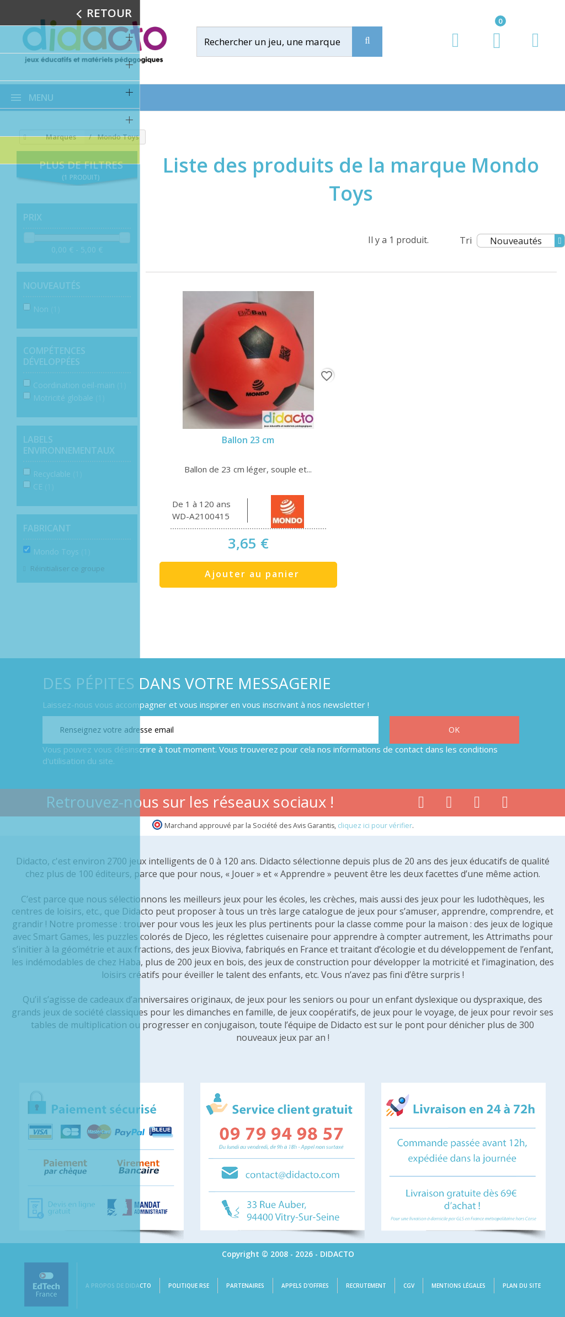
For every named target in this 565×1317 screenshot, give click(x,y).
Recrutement (366, 1285)
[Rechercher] (284, 41)
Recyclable (57, 474)
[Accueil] (23, 137)
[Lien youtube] (449, 804)
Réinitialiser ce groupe (67, 568)
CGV (408, 1285)
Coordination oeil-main (79, 385)
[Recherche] (367, 41)
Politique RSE (188, 1285)
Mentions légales (458, 1285)
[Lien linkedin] (505, 804)
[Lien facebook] (421, 804)
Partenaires (245, 1285)
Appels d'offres (305, 1285)
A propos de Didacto (118, 1285)
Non (46, 309)
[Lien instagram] (477, 804)
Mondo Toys (61, 551)
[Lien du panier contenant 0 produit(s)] (491, 50)
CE (43, 486)
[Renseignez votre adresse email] (210, 730)
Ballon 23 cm (248, 440)
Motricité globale (69, 398)
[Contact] (535, 50)
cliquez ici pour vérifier (375, 825)
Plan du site (522, 1285)
